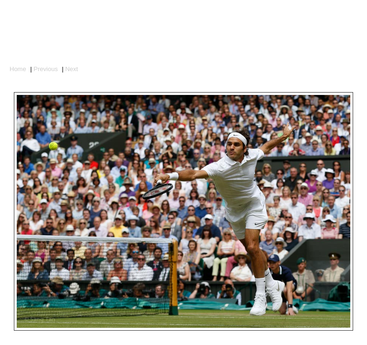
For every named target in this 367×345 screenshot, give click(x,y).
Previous (45, 69)
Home (18, 69)
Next (71, 69)
